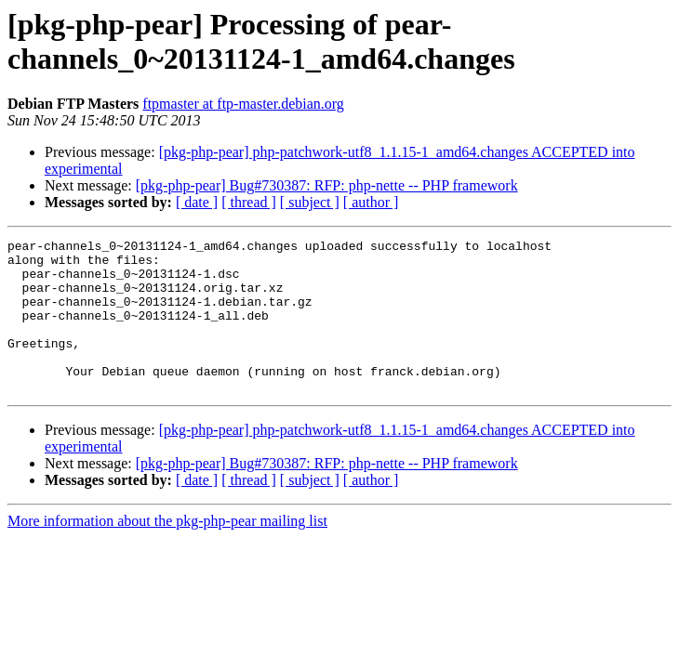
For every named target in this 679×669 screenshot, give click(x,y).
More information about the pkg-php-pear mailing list (167, 551)
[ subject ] (310, 202)
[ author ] (371, 202)
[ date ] (197, 202)
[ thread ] (248, 202)
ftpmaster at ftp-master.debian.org (243, 104)
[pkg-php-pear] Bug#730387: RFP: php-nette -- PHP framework (327, 185)
